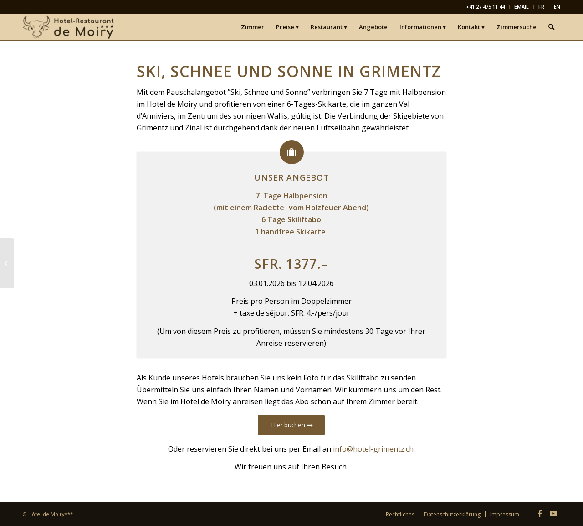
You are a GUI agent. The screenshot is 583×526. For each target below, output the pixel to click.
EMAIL (521, 6)
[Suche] (551, 27)
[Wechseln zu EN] (557, 8)
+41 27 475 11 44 (485, 6)
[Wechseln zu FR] (541, 8)
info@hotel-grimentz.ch (373, 449)
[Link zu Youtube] (553, 513)
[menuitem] (485, 7)
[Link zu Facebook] (540, 513)
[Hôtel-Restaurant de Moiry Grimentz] (69, 27)
